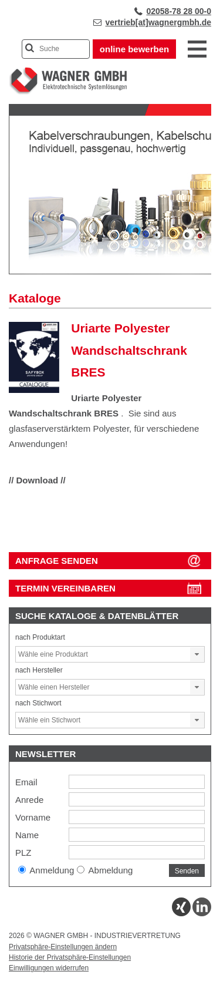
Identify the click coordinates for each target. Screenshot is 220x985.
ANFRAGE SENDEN (56, 561)
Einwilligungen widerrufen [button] (49, 968)
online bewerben (134, 49)
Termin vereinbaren (65, 588)
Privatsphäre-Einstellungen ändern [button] (63, 947)
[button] (197, 654)
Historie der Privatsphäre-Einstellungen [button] (70, 957)
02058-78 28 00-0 (178, 11)
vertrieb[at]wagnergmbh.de (158, 22)
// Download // (37, 480)
